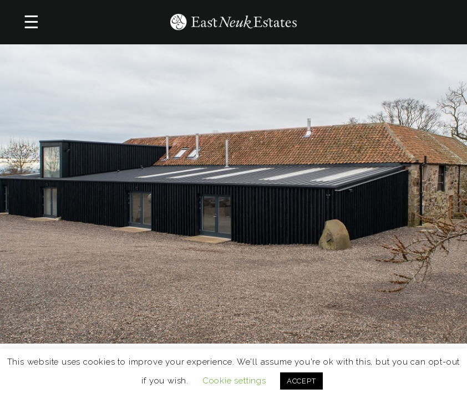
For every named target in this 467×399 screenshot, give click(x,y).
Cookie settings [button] (234, 381)
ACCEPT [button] (301, 381)
